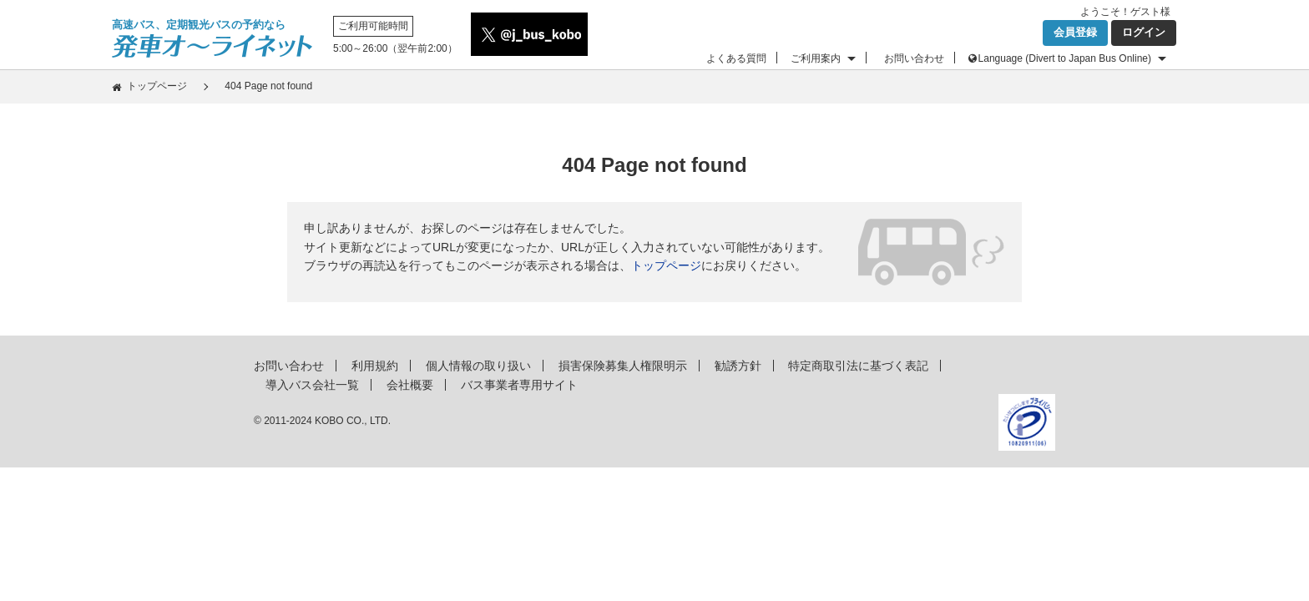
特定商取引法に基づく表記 (858, 365)
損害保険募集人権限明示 (622, 365)
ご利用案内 (816, 58)
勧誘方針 (738, 365)
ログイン (1143, 32)
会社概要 (410, 384)
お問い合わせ (914, 58)
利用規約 (374, 365)
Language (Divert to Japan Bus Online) (1064, 58)
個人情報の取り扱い (478, 365)
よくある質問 (736, 58)
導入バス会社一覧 (312, 384)
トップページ (157, 86)
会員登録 (1075, 32)
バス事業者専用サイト (519, 384)
